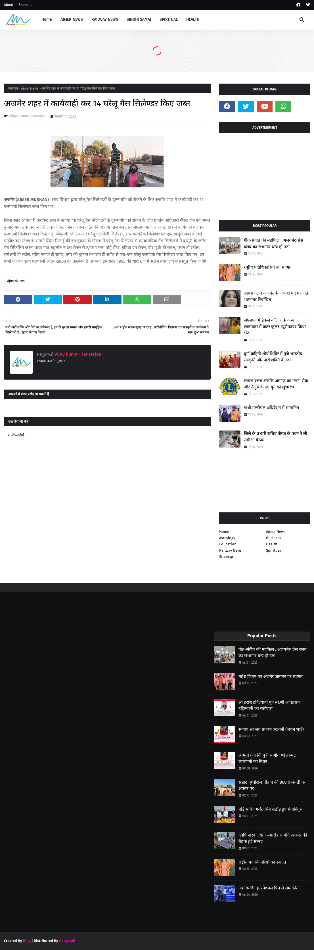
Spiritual (273, 550)
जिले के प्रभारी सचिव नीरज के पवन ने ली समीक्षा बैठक (275, 437)
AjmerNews (30, 88)
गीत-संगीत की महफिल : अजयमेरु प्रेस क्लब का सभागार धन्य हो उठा (273, 243)
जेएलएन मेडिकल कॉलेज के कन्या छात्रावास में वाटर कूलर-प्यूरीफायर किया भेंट (275, 327)
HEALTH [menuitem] (192, 19)
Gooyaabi (67, 941)
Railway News (230, 550)
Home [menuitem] (46, 19)
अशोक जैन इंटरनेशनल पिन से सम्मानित (268, 888)
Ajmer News (275, 531)
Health (271, 544)
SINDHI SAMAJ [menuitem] (139, 19)
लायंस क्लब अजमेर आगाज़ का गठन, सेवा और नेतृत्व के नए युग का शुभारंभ (276, 384)
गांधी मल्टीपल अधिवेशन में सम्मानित (271, 407)
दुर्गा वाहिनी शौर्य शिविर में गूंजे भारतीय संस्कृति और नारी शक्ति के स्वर (273, 357)
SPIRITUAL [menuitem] (169, 19)
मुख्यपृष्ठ (13, 88)
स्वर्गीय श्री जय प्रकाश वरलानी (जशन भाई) (271, 729)
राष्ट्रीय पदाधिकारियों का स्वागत (268, 267)
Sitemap (25, 5)
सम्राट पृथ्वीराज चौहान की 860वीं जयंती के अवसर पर (271, 785)
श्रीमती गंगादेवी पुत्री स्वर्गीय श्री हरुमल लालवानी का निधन (267, 758)
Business (273, 538)
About (8, 5)
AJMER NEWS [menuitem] (71, 19)
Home (224, 531)
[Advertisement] (264, 174)
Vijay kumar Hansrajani (28, 116)
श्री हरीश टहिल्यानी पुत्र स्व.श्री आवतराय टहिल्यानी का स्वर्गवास (269, 705)
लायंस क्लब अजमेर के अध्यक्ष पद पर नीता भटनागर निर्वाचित (276, 296)
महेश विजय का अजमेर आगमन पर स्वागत (270, 676)
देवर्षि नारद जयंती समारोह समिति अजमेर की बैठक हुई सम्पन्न (272, 838)
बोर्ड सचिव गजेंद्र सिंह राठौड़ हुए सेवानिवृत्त (270, 809)
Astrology (227, 538)
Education (227, 544)
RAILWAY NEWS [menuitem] (104, 19)
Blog (27, 941)
